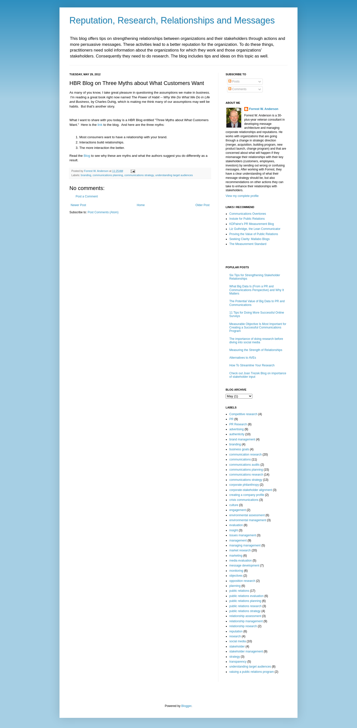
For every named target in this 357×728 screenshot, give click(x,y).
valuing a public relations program (251, 672)
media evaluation (240, 560)
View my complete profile (242, 196)
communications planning (108, 175)
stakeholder (237, 646)
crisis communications (243, 500)
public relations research (245, 606)
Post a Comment (87, 196)
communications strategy (139, 175)
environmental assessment (247, 515)
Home (141, 205)
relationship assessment (245, 616)
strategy (234, 656)
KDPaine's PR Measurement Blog (251, 224)
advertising (236, 429)
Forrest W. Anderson (263, 109)
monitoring (236, 570)
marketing (235, 555)
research (235, 636)
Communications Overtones (247, 214)
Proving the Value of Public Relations (253, 234)
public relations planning (245, 601)
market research (240, 550)
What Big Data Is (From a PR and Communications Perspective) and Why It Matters (256, 290)
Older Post (202, 205)
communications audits (244, 464)
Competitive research (243, 414)
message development (244, 565)
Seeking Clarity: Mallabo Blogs (249, 239)
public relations (239, 591)
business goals (239, 449)
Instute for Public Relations (247, 218)
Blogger (186, 706)
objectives (235, 575)
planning (234, 586)
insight (233, 530)
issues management (242, 535)
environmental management (247, 520)
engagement (237, 510)
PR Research (238, 424)
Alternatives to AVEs (242, 357)
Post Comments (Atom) (103, 212)
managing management (245, 545)
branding (86, 175)
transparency (237, 661)
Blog (87, 156)
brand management (242, 439)
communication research (245, 454)
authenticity (236, 434)
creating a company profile (246, 495)
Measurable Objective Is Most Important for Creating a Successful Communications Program (257, 327)
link (99, 125)
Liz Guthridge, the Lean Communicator (254, 229)
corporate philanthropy (244, 484)
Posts (233, 81)
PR (231, 419)
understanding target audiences (174, 175)
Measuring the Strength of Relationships (255, 350)
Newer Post (78, 205)
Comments (237, 89)
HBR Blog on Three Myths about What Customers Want (136, 83)
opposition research (242, 581)
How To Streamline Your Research (252, 365)
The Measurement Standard (247, 244)
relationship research (243, 626)
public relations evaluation (246, 596)
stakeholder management (246, 651)
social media (237, 641)
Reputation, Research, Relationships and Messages (172, 20)
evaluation (236, 525)
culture (233, 505)
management (238, 540)
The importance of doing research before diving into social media (256, 340)
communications (240, 459)
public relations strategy (245, 611)
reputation (235, 631)
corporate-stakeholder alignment (250, 490)
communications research (246, 474)
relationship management (246, 621)
